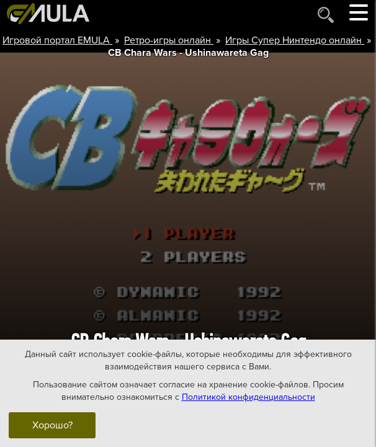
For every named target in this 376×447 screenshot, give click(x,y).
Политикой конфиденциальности (248, 397)
